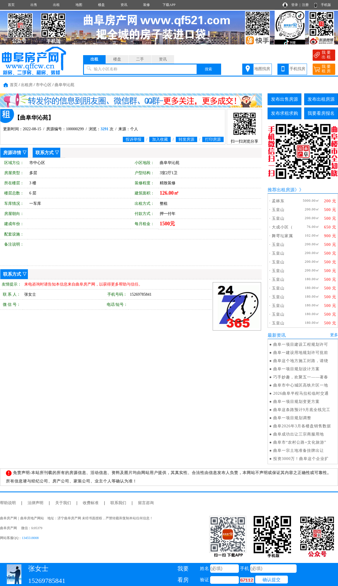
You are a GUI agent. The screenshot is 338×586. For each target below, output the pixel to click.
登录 (294, 5)
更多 (334, 335)
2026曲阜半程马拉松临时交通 (301, 393)
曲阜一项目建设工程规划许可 (300, 344)
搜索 (208, 69)
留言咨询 (146, 503)
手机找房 (297, 69)
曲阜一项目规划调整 (292, 418)
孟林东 (278, 201)
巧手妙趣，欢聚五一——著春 (300, 377)
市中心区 (44, 85)
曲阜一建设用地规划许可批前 (300, 353)
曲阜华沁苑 (64, 85)
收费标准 (91, 503)
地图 (78, 5)
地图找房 (262, 69)
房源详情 (12, 152)
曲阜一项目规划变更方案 (296, 401)
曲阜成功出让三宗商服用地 (298, 434)
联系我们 (118, 503)
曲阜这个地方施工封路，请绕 (300, 361)
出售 (33, 5)
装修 (146, 5)
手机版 (326, 5)
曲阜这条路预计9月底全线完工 (301, 410)
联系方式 (44, 152)
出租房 (27, 85)
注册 (305, 5)
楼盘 (101, 5)
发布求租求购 (284, 113)
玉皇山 (278, 210)
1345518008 (30, 538)
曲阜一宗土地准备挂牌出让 (298, 450)
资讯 (124, 5)
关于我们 (63, 503)
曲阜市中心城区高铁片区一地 (300, 385)
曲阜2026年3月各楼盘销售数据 (302, 426)
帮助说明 (8, 503)
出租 (56, 5)
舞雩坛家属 (282, 236)
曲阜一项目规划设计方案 (296, 369)
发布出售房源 (284, 99)
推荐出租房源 (281, 189)
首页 (11, 5)
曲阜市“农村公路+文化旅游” (299, 442)
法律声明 (35, 503)
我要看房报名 (321, 113)
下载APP (169, 5)
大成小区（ (282, 227)
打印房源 (213, 139)
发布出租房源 (321, 99)
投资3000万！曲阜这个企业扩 (301, 459)
